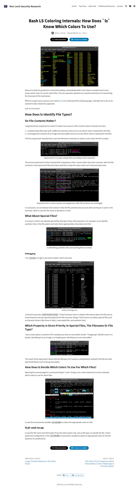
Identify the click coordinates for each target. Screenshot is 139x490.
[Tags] (130, 6)
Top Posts (83, 6)
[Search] (126, 6)
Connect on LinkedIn (79, 39)
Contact (120, 6)
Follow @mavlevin (59, 39)
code (62, 101)
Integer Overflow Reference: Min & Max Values (43, 461)
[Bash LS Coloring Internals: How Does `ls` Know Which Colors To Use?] (134, 6)
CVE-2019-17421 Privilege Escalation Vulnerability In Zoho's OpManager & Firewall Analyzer (96, 462)
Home (74, 6)
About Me (92, 6)
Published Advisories (106, 6)
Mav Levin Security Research (25, 6)
